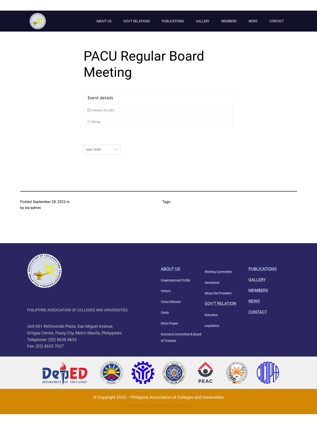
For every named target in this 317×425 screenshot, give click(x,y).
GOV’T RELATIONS (136, 21)
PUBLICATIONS (173, 21)
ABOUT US (104, 21)
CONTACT (277, 21)
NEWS (253, 21)
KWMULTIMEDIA (176, 405)
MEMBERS (229, 21)
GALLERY (202, 21)
